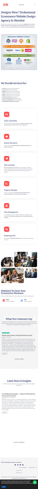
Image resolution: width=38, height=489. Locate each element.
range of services (12, 296)
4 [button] (17, 442)
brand (11, 27)
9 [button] (22, 442)
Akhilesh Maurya (16, 123)
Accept (4, 486)
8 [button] (21, 442)
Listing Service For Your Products (11, 92)
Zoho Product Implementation (8, 98)
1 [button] (14, 442)
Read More (5, 353)
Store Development (9, 89)
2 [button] (15, 442)
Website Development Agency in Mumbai (11, 462)
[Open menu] (34, 5)
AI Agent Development (7, 97)
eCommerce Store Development (10, 88)
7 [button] (20, 442)
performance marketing (21, 194)
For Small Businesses (12, 99)
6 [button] (19, 442)
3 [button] (16, 442)
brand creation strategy (9, 170)
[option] (19, 344)
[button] (35, 482)
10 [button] (23, 442)
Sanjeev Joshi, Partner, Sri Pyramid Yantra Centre (17, 335)
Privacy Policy (32, 467)
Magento (15, 25)
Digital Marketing (14, 238)
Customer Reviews (5, 332)
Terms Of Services (23, 467)
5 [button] (18, 442)
